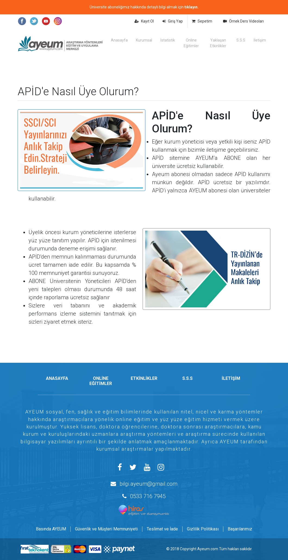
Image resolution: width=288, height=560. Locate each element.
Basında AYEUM (51, 529)
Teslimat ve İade (162, 529)
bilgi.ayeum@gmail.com (148, 484)
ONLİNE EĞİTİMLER (100, 381)
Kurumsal (144, 40)
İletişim (259, 40)
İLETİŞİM (231, 378)
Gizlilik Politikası (203, 529)
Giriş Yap (172, 21)
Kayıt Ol (144, 21)
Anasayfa (119, 40)
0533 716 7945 (148, 496)
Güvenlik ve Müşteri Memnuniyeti (106, 529)
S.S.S (240, 40)
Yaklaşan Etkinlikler (218, 43)
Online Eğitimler (191, 43)
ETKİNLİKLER (144, 378)
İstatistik (167, 40)
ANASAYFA (57, 378)
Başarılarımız (240, 529)
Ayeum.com (207, 549)
